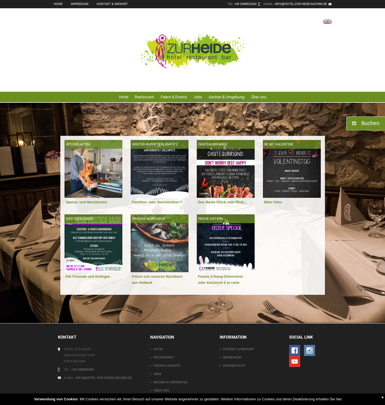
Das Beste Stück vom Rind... (222, 202)
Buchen (370, 123)
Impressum (79, 4)
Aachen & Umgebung (226, 97)
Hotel (123, 97)
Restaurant (144, 97)
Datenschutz (234, 365)
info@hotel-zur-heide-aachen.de (301, 4)
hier (339, 399)
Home (58, 4)
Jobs (197, 97)
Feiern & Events (174, 97)
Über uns (258, 97)
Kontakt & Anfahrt (112, 4)
